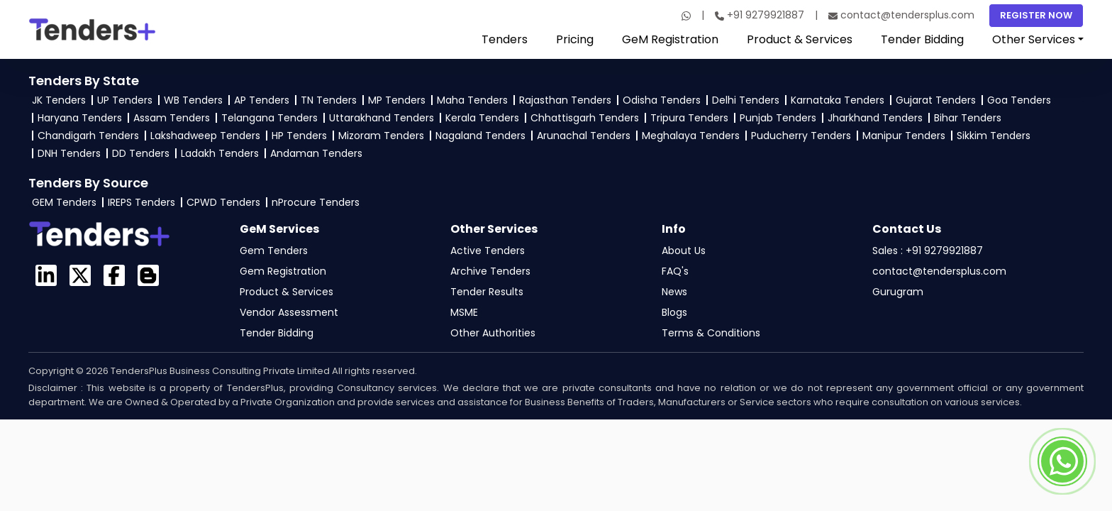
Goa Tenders (1019, 100)
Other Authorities (492, 333)
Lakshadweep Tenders (205, 135)
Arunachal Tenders (583, 135)
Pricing (575, 39)
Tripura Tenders (689, 118)
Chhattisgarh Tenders (584, 118)
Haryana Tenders (80, 118)
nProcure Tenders (316, 202)
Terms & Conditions (711, 333)
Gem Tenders (274, 250)
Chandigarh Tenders (88, 135)
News (674, 292)
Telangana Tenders (269, 118)
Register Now (1036, 15)
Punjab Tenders (778, 118)
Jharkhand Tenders (875, 118)
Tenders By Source (88, 183)
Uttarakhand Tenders (381, 118)
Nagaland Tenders (480, 135)
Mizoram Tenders (381, 135)
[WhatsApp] (686, 16)
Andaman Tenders (316, 153)
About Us (684, 250)
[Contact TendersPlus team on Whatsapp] (1062, 461)
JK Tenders (59, 100)
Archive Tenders (490, 271)
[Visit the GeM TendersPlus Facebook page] (114, 275)
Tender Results (486, 292)
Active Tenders (487, 250)
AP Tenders (261, 100)
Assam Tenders (171, 118)
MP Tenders (397, 100)
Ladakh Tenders (220, 153)
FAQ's (675, 271)
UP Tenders (124, 100)
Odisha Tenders (662, 100)
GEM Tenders (64, 202)
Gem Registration (283, 271)
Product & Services (799, 39)
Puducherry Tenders (801, 135)
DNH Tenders (69, 153)
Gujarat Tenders (936, 100)
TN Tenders (329, 100)
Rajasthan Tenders (565, 100)
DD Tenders (140, 153)
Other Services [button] (1033, 39)
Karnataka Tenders (837, 100)
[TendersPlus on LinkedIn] (46, 275)
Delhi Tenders (745, 100)
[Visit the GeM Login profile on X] (80, 275)
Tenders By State (83, 80)
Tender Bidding (922, 39)
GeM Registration (670, 39)
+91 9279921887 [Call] (759, 15)
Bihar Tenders (967, 118)
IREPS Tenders (141, 202)
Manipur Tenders (903, 135)
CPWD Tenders (223, 202)
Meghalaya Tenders (691, 135)
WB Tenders (193, 100)
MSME (464, 312)
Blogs (674, 312)
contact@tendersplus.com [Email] (901, 15)
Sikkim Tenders (993, 135)
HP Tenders (299, 135)
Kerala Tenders (482, 118)
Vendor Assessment (289, 312)
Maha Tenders (472, 100)
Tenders (505, 39)
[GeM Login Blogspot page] (148, 275)
